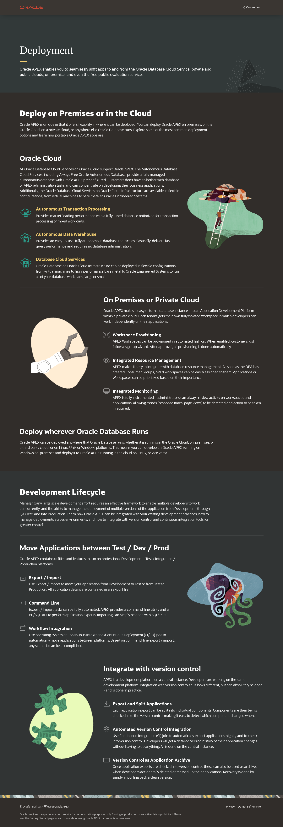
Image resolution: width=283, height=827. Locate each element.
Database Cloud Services (60, 259)
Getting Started (38, 818)
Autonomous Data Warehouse (66, 234)
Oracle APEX (61, 806)
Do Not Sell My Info (249, 806)
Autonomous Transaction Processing (73, 209)
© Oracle (25, 806)
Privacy (230, 806)
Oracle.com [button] (253, 7)
